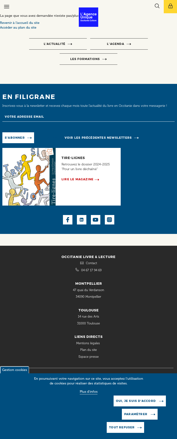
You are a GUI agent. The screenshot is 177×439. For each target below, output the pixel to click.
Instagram (109, 219)
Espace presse (89, 356)
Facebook (67, 219)
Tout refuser (122, 432)
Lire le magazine (77, 179)
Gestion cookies (14, 374)
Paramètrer (136, 418)
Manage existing (50, 137)
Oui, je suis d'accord (136, 405)
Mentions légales (88, 343)
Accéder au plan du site (18, 28)
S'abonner (15, 137)
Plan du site (88, 350)
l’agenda (115, 44)
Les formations (85, 59)
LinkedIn (81, 219)
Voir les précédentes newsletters (98, 137)
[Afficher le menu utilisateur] (170, 6)
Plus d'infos (88, 396)
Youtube (95, 219)
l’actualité (54, 44)
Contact (91, 263)
